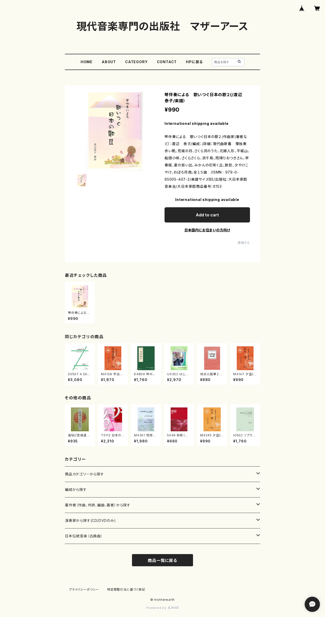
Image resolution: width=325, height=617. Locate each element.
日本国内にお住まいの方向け (207, 230)
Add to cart (207, 214)
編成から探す (76, 489)
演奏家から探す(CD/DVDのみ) (90, 520)
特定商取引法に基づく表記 (126, 589)
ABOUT (109, 62)
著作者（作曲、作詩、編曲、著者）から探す (97, 505)
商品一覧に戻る (162, 560)
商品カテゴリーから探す (84, 474)
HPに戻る (194, 62)
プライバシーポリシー (84, 589)
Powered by (162, 608)
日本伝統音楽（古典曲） (84, 536)
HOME (87, 62)
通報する (244, 243)
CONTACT (167, 62)
